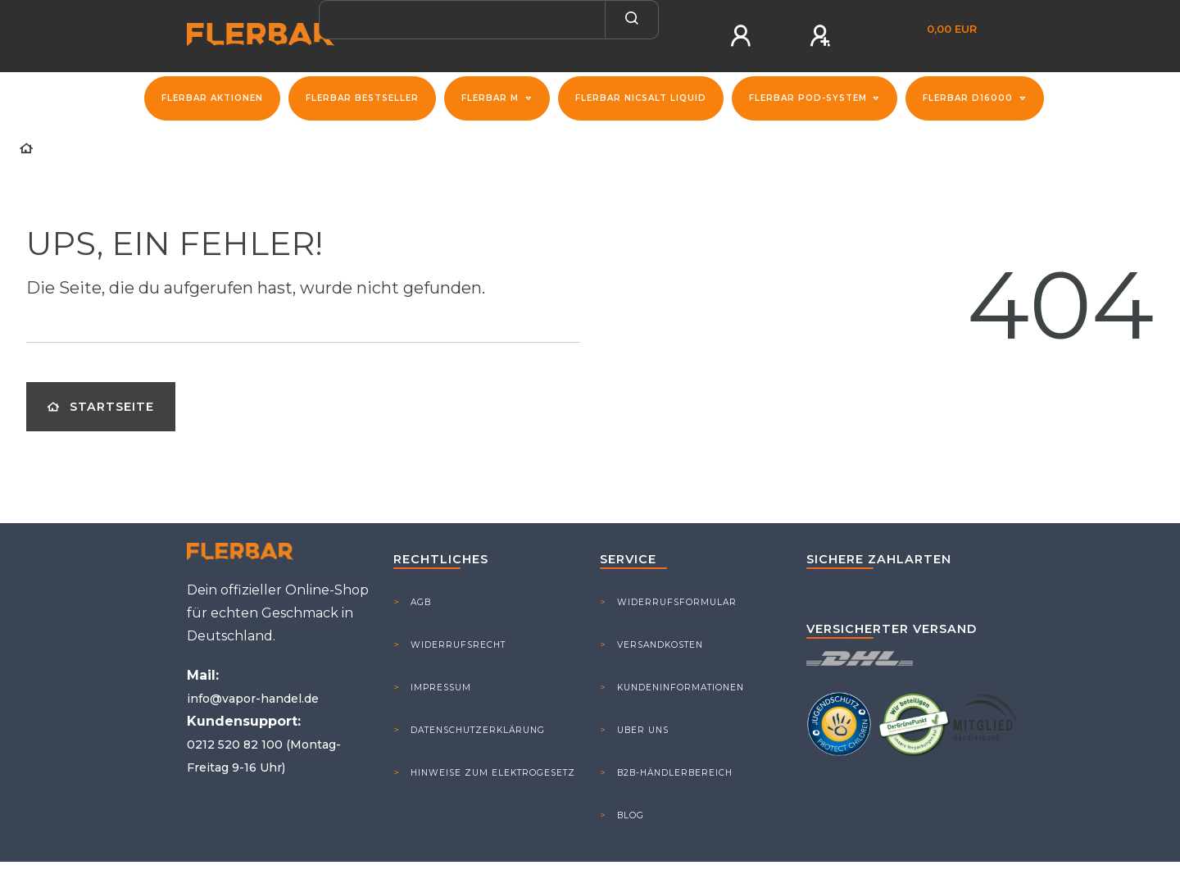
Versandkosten (660, 645)
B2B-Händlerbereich (675, 772)
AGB (421, 602)
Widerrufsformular (677, 602)
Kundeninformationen (680, 687)
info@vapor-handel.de (253, 698)
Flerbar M (491, 98)
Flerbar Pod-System (809, 98)
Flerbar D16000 (969, 98)
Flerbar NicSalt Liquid (640, 98)
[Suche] (632, 19)
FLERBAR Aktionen (212, 98)
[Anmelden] (743, 36)
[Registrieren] (822, 36)
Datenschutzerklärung (478, 730)
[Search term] (462, 19)
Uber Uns (643, 730)
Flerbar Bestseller (362, 98)
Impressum (441, 687)
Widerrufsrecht (458, 645)
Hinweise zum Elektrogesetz (493, 772)
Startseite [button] (101, 406)
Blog (630, 815)
